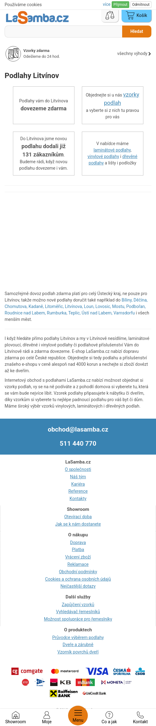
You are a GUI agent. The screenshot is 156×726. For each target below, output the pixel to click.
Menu (78, 715)
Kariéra (78, 484)
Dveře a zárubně (78, 644)
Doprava (78, 542)
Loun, (89, 306)
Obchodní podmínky (78, 571)
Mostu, (118, 306)
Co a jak (109, 717)
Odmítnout (141, 4)
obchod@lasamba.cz (78, 429)
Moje (47, 717)
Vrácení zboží (78, 556)
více (107, 4)
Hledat (136, 31)
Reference (78, 491)
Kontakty (78, 498)
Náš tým (78, 476)
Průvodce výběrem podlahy (78, 637)
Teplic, (74, 312)
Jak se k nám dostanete (78, 524)
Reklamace (78, 564)
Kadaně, (36, 306)
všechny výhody (134, 53)
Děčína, (141, 300)
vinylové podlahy (103, 156)
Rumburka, (57, 312)
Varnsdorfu (124, 312)
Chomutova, (16, 306)
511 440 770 (78, 443)
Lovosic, (103, 306)
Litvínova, (74, 306)
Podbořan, (136, 306)
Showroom (15, 717)
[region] (78, 244)
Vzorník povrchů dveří (78, 651)
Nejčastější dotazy (77, 586)
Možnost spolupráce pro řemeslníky (78, 619)
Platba (78, 549)
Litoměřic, (54, 306)
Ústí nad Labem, (97, 312)
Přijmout (120, 4)
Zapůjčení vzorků (78, 604)
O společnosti (78, 469)
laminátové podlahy (112, 150)
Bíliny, (127, 300)
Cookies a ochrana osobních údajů (78, 579)
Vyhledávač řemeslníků (78, 611)
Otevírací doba (78, 516)
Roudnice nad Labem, (25, 312)
